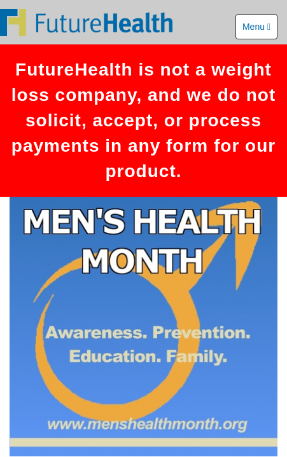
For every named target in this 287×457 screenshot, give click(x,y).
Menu (256, 27)
